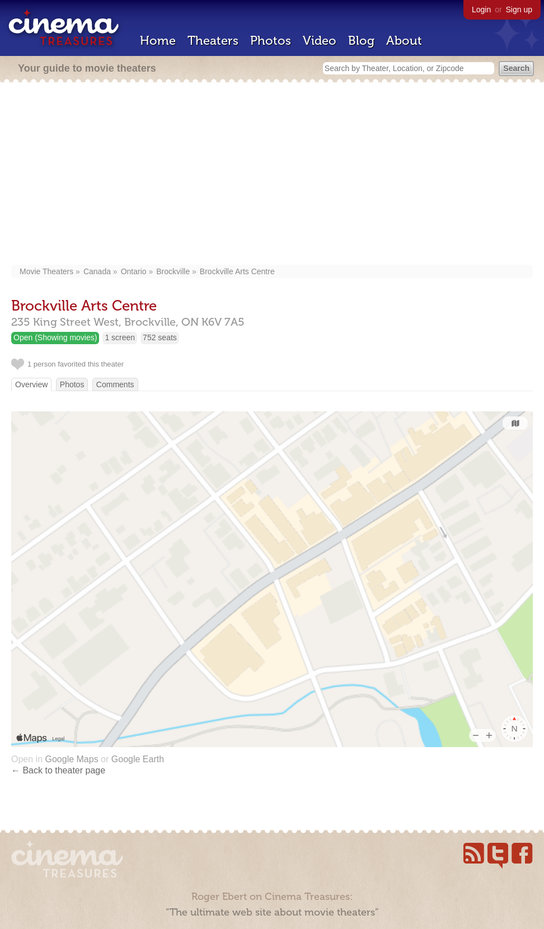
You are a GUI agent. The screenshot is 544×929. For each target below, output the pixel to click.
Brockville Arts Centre (237, 271)
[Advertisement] (272, 174)
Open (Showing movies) (55, 337)
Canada (97, 271)
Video (319, 40)
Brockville (173, 271)
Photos (270, 40)
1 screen (120, 337)
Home (158, 40)
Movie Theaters (46, 271)
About (404, 40)
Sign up (519, 9)
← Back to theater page (58, 770)
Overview (31, 384)
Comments (115, 384)
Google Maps (71, 759)
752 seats (160, 337)
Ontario (134, 271)
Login (481, 9)
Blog (361, 40)
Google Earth (137, 759)
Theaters (212, 40)
